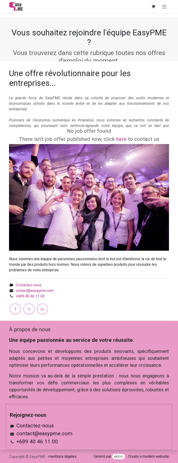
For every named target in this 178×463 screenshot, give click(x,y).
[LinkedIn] (42, 309)
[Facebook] (15, 309)
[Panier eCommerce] (153, 6)
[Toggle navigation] (164, 6)
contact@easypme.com (35, 290)
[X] (29, 309)
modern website (156, 456)
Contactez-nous (28, 285)
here (121, 139)
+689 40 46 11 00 (30, 296)
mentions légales (62, 456)
